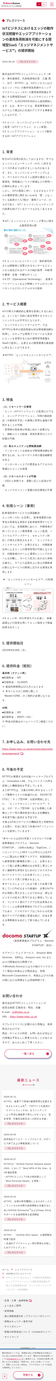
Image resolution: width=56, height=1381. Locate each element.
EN (44, 4)
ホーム (5, 1269)
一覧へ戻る (28, 1053)
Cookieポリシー (15, 1359)
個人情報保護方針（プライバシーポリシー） (28, 1316)
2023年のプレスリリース (18, 1273)
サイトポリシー (12, 1326)
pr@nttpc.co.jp (20, 1012)
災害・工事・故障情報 (16, 1300)
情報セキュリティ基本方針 (18, 1321)
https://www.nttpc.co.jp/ (23, 1016)
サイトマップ (11, 1337)
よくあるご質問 (12, 1305)
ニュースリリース (23, 1269)
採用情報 (9, 1311)
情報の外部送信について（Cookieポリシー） (28, 1331)
